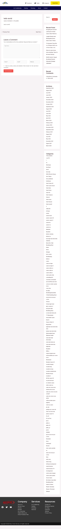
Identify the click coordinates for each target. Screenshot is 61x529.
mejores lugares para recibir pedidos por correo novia (51, 360)
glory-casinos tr (50, 311)
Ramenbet (48, 443)
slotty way (48, 463)
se (46, 454)
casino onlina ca (50, 272)
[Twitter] (37, 3)
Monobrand (49, 364)
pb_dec (48, 411)
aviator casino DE (50, 222)
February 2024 (49, 128)
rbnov (47, 445)
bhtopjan (48, 256)
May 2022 (48, 144)
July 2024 (48, 116)
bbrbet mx (48, 240)
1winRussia (48, 185)
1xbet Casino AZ (50, 188)
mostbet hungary (50, 369)
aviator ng (48, 231)
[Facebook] (28, 3)
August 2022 (49, 139)
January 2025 (49, 102)
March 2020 (49, 150)
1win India (48, 176)
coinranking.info (50, 281)
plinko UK (48, 429)
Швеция (48, 495)
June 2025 (48, 100)
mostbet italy (49, 371)
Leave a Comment (8, 20)
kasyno (48, 325)
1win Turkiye (49, 181)
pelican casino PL (50, 418)
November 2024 (50, 107)
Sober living (49, 465)
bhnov (47, 253)
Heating (26, 8)
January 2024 (49, 130)
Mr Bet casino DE (50, 383)
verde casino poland (51, 479)
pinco (47, 425)
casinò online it (49, 276)
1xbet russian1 (49, 208)
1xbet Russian (49, 206)
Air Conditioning (17, 8)
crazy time (48, 294)
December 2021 (50, 146)
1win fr (47, 174)
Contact (46, 8)
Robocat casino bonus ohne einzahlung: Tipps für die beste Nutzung (51, 56)
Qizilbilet (48, 436)
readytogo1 (48, 447)
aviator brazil (49, 220)
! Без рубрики (49, 160)
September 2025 (50, 93)
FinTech (48, 307)
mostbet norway (50, 374)
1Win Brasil (48, 169)
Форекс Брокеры (50, 490)
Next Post (39, 32)
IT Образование (50, 320)
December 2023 (50, 132)
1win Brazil (48, 172)
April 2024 (48, 123)
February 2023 (49, 137)
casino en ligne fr (50, 269)
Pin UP (47, 420)
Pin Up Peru (49, 423)
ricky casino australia (51, 452)
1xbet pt (48, 201)
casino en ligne (49, 267)
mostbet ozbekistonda (51, 376)
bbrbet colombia (50, 238)
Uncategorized (49, 474)
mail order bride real (51, 347)
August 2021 (49, 148)
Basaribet (48, 236)
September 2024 (50, 112)
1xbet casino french (51, 190)
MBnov (48, 356)
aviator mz (48, 229)
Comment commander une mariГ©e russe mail (51, 285)
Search (48, 17)
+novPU (48, 163)
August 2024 (49, 114)
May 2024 (48, 121)
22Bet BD (48, 213)
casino (47, 265)
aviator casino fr (50, 224)
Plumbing (33, 8)
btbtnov (48, 263)
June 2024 (48, 118)
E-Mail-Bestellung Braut (52, 300)
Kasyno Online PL (50, 327)
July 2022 (48, 141)
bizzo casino (49, 258)
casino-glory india (50, 278)
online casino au (50, 390)
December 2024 (50, 105)
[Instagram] (45, 3)
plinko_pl (48, 432)
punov (47, 434)
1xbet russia (49, 204)
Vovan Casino (49, 481)
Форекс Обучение (50, 493)
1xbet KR (48, 197)
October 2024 (49, 109)
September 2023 (50, 134)
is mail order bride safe (51, 318)
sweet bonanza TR (50, 472)
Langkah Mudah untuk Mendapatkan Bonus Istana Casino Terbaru (51, 40)
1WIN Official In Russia (51, 179)
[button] (55, 3)
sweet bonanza (49, 470)
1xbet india (48, 192)
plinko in (48, 427)
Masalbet (48, 354)
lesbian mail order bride (51, 336)
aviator (47, 217)
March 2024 (49, 125)
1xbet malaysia (49, 199)
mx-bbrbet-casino (50, 387)
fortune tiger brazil (50, 309)
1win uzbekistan (50, 183)
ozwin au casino (50, 409)
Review (48, 450)
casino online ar (50, 274)
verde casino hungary (51, 477)
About (39, 8)
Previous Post (5, 32)
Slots (47, 461)
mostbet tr (48, 380)
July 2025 (48, 98)
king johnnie (49, 329)
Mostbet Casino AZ (50, 367)
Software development (51, 468)
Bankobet (48, 233)
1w (46, 167)
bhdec (47, 251)
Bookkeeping (49, 260)
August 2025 (49, 96)
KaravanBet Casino (50, 323)
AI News (48, 215)
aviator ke (48, 227)
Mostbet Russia (49, 378)
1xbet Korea (49, 195)
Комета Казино (50, 488)
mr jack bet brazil (50, 385)
